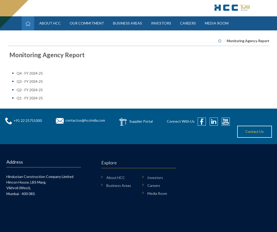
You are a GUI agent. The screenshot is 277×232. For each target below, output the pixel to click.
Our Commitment (87, 23)
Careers (188, 23)
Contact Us (254, 131)
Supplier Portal (141, 121)
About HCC (50, 23)
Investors (161, 23)
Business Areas (127, 23)
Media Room (217, 23)
